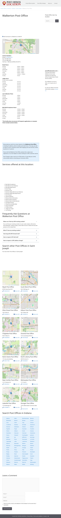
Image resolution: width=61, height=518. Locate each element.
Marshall (16, 443)
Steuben (32, 456)
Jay (15, 437)
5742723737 (25, 409)
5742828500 (6, 337)
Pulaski (16, 451)
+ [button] (22, 272)
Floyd (15, 429)
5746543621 (6, 384)
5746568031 (25, 360)
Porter (31, 449)
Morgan (24, 445)
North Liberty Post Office (29, 357)
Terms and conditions (37, 516)
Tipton (31, 458)
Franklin (32, 429)
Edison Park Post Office (28, 310)
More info (17, 291)
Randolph (32, 451)
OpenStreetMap (33, 53)
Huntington (25, 435)
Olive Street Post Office (10, 310)
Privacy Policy (30, 516)
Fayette (8, 429)
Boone (15, 420)
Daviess (16, 424)
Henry (7, 435)
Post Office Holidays (41, 3)
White (23, 464)
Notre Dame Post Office (10, 357)
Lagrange (8, 441)
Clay (23, 422)
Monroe (8, 445)
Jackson (32, 435)
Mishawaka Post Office (28, 380)
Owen (31, 447)
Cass (7, 422)
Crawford (8, 424)
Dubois (24, 426)
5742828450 (25, 291)
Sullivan (8, 458)
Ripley (7, 454)
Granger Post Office (27, 403)
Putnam (24, 451)
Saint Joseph (19, 8)
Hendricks (32, 433)
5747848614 (6, 407)
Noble (7, 447)
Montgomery (17, 445)
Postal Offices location (30, 3)
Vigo (31, 460)
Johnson (8, 439)
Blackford (8, 420)
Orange (24, 447)
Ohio (15, 447)
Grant (23, 431)
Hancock (16, 433)
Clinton (32, 422)
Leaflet (29, 53)
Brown (23, 420)
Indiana (13, 8)
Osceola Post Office (27, 333)
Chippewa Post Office (9, 333)
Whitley (32, 464)
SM (48, 516)
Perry (15, 449)
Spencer (16, 456)
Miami (31, 443)
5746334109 (6, 291)
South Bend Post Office (28, 287)
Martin (23, 443)
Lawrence (24, 441)
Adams (8, 418)
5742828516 (6, 314)
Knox (15, 439)
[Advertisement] (20, 27)
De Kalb (24, 424)
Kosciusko (24, 439)
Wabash (8, 462)
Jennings (32, 437)
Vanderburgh (17, 460)
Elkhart (32, 426)
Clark (15, 422)
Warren (16, 462)
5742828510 (25, 314)
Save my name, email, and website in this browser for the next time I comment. (20, 504)
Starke (23, 456)
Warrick (24, 462)
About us (50, 3)
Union (7, 460)
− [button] (22, 274)
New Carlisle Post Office (10, 380)
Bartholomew (25, 418)
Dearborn (32, 424)
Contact (55, 3)
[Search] (57, 20)
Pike (23, 449)
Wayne (8, 464)
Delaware (16, 426)
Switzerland (17, 458)
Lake (15, 441)
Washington (33, 462)
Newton (32, 445)
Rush (15, 454)
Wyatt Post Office (8, 287)
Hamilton (8, 433)
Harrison (24, 433)
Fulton (7, 431)
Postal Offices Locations (6, 8)
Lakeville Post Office (9, 403)
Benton (32, 418)
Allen (15, 418)
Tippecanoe (25, 458)
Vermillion (24, 460)
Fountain (24, 429)
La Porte (32, 439)
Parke (7, 449)
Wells (15, 464)
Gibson (16, 431)
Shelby (8, 456)
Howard (16, 435)
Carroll (31, 420)
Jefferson (24, 437)
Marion (8, 443)
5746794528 (25, 337)
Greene (32, 431)
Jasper (7, 437)
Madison (32, 441)
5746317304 (6, 360)
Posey (7, 451)
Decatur (8, 426)
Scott (31, 454)
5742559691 (25, 384)
